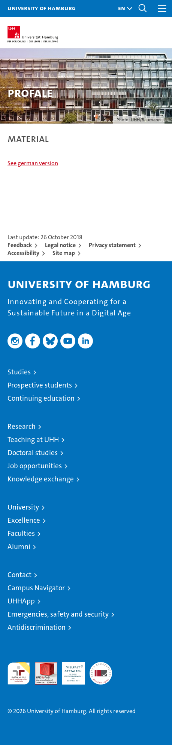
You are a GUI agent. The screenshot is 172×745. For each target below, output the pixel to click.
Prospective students (39, 385)
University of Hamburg (41, 8)
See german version (32, 163)
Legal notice (60, 245)
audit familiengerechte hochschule (18, 673)
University (23, 507)
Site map (63, 253)
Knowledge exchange (40, 479)
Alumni (18, 546)
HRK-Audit (69, 670)
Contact (19, 574)
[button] (123, 8)
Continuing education (41, 398)
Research (21, 426)
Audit (42, 666)
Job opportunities (34, 466)
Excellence (23, 520)
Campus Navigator (36, 588)
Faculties (21, 533)
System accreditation (101, 670)
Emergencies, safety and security (58, 614)
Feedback (19, 245)
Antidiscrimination (36, 627)
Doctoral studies (32, 452)
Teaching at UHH (33, 439)
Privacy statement (112, 245)
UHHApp (21, 601)
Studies (19, 372)
